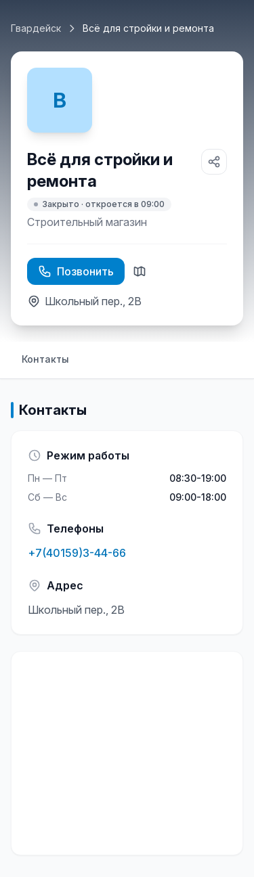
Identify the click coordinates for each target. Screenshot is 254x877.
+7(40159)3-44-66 (77, 553)
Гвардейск (36, 28)
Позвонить (76, 271)
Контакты (45, 359)
